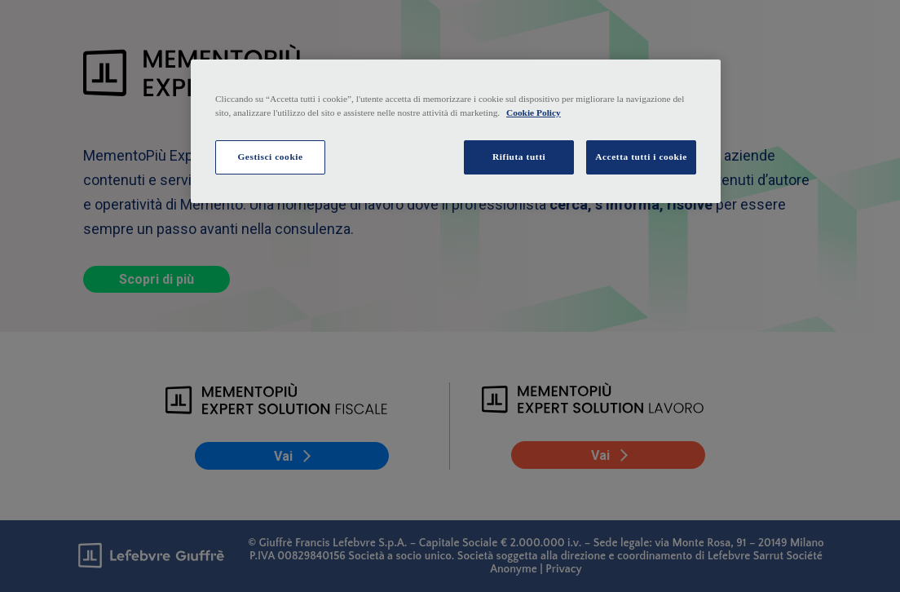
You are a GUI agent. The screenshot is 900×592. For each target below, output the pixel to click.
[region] (456, 131)
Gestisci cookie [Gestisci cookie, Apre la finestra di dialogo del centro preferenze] (269, 156)
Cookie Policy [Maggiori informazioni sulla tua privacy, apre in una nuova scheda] (533, 112)
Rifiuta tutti (518, 156)
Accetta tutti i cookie (641, 156)
